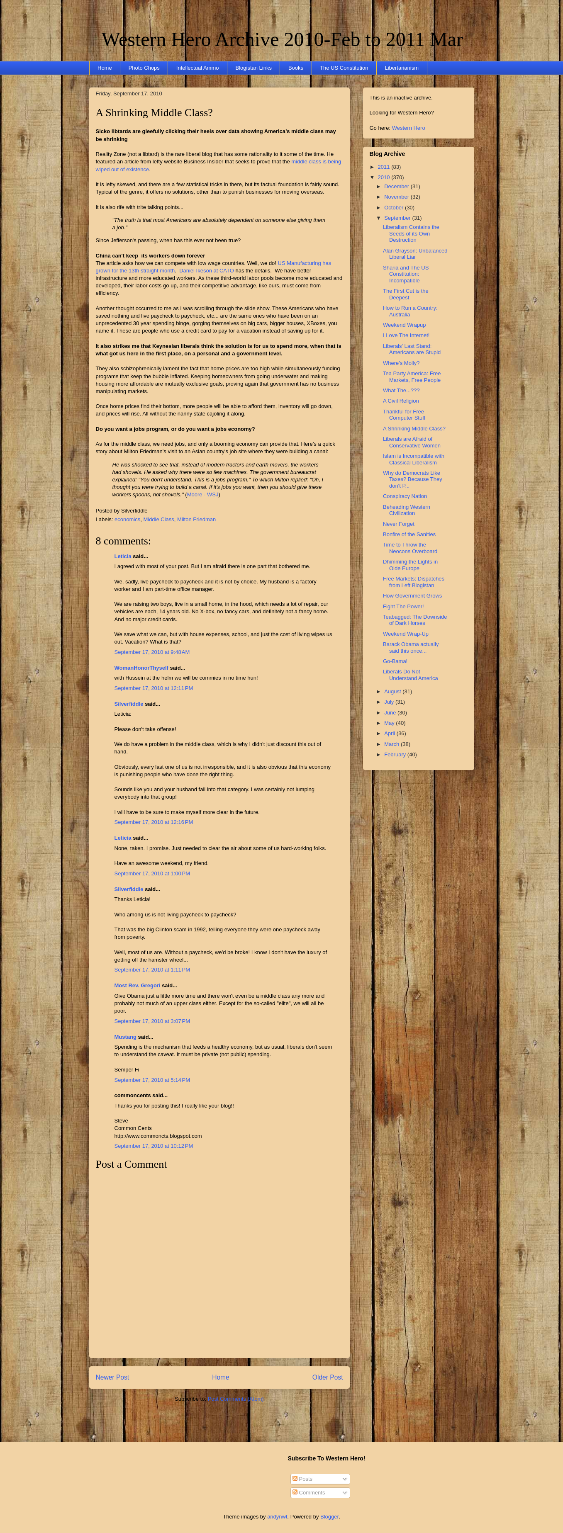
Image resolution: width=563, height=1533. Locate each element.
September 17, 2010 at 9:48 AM (152, 652)
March (392, 744)
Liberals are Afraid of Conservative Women (412, 442)
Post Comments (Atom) (236, 1399)
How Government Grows (412, 596)
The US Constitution (344, 68)
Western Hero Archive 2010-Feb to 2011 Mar (282, 39)
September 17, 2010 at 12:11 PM (154, 688)
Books (295, 68)
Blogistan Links (253, 68)
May (390, 723)
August (393, 691)
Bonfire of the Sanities (409, 534)
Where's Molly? (401, 363)
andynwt (277, 1517)
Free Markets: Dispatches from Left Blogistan (413, 582)
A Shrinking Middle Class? (154, 113)
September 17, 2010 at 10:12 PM (154, 1146)
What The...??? (401, 390)
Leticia (123, 556)
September (398, 218)
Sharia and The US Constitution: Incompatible (406, 274)
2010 (385, 177)
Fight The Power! (403, 606)
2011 (385, 167)
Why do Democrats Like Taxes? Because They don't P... (412, 479)
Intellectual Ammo (197, 68)
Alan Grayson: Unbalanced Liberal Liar (415, 254)
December (397, 186)
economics (127, 519)
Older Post (327, 1377)
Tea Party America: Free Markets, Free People (412, 376)
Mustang (125, 1037)
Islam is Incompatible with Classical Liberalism (413, 459)
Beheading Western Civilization (406, 510)
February (395, 754)
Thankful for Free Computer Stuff (404, 414)
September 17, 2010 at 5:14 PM (152, 1080)
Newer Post (112, 1377)
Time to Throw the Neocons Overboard (410, 548)
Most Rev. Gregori (138, 985)
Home (104, 68)
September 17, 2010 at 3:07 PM (152, 1021)
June (390, 712)
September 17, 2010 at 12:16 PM (154, 822)
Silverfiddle (129, 704)
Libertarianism (402, 68)
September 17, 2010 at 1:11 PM (152, 970)
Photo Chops (144, 68)
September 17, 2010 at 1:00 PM (152, 873)
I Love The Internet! (406, 335)
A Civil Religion (401, 401)
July (389, 702)
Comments (308, 1492)
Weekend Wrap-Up (406, 634)
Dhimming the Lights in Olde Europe (410, 565)
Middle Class (158, 519)
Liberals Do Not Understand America (410, 674)
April (390, 733)
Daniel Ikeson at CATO (206, 270)
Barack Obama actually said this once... (411, 647)
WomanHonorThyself (142, 668)
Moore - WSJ (203, 494)
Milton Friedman (196, 519)
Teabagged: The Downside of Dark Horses (415, 620)
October (394, 207)
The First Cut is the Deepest (406, 294)
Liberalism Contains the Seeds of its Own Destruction (411, 233)
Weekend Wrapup (404, 325)
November (397, 197)
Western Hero (408, 128)
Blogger (329, 1517)
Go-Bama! (395, 661)
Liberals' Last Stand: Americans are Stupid (412, 349)
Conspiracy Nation (405, 496)
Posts (302, 1479)
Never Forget (398, 524)
